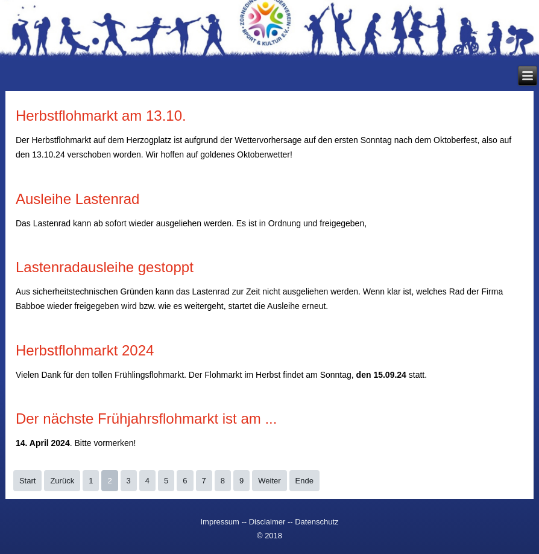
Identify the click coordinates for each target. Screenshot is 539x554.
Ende (304, 480)
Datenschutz (316, 521)
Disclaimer (267, 521)
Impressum (220, 521)
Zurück (62, 480)
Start (27, 480)
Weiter (269, 480)
